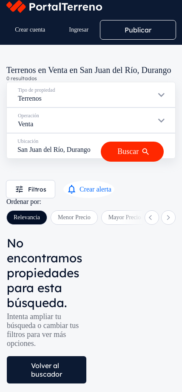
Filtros (30, 189)
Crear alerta (88, 189)
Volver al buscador (46, 369)
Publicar (138, 30)
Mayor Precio (124, 217)
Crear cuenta (30, 29)
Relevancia (27, 217)
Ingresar (78, 29)
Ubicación (27, 141)
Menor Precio (74, 217)
